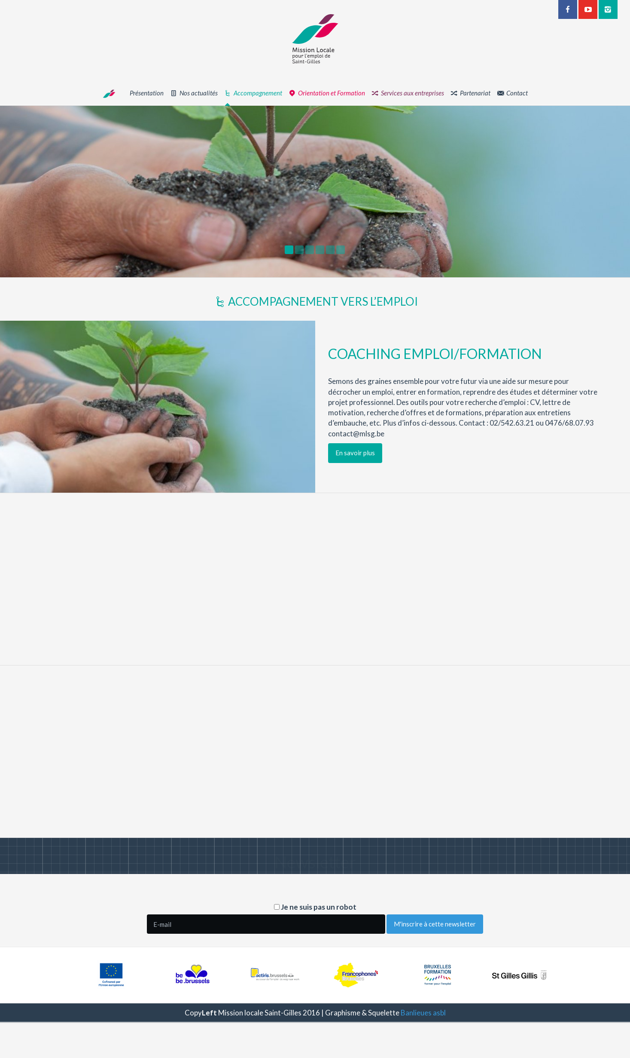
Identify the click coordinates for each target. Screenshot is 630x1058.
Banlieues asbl (423, 1012)
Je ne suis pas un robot (315, 906)
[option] (315, 191)
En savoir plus (384, 453)
